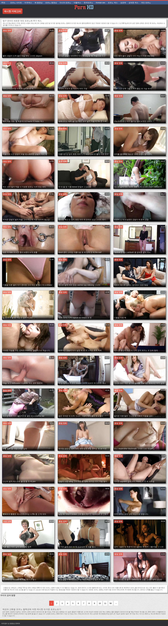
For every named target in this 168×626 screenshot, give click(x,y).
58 (111, 603)
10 (100, 603)
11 (105, 603)
